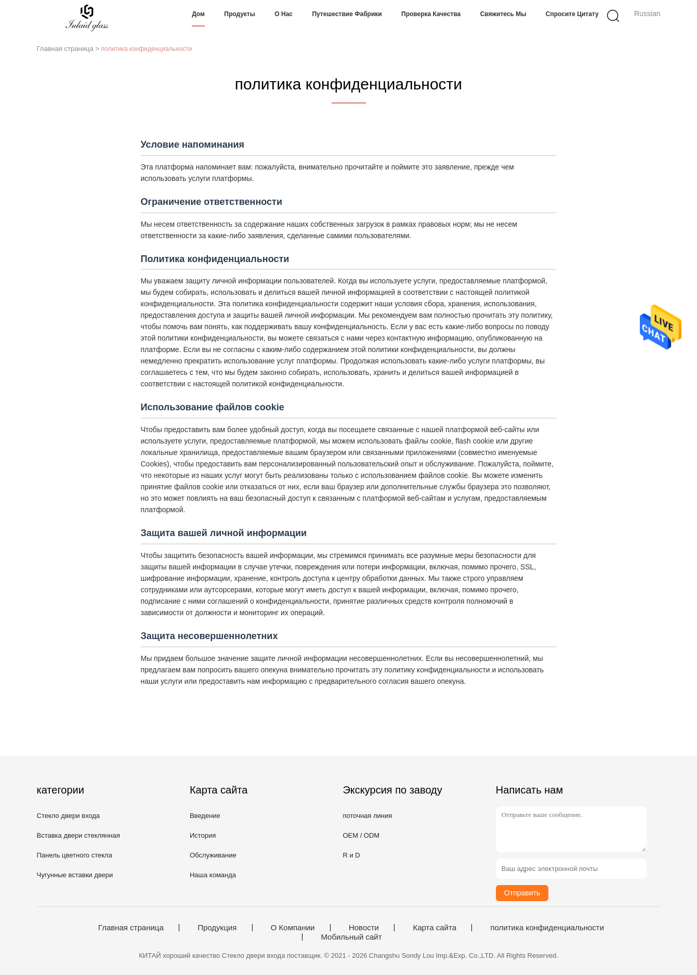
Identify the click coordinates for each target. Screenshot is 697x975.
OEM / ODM (361, 835)
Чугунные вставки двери (75, 875)
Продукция (217, 927)
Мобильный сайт (351, 937)
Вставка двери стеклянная (78, 835)
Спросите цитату (572, 14)
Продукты (239, 14)
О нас (283, 14)
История (203, 835)
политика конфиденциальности (547, 927)
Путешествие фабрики (347, 14)
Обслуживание (213, 855)
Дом (198, 14)
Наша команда (213, 875)
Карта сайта (434, 927)
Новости (364, 927)
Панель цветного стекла (74, 855)
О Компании (293, 927)
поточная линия (367, 816)
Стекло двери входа (68, 816)
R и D (351, 855)
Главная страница (131, 927)
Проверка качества (431, 14)
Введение (205, 816)
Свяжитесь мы (503, 14)
